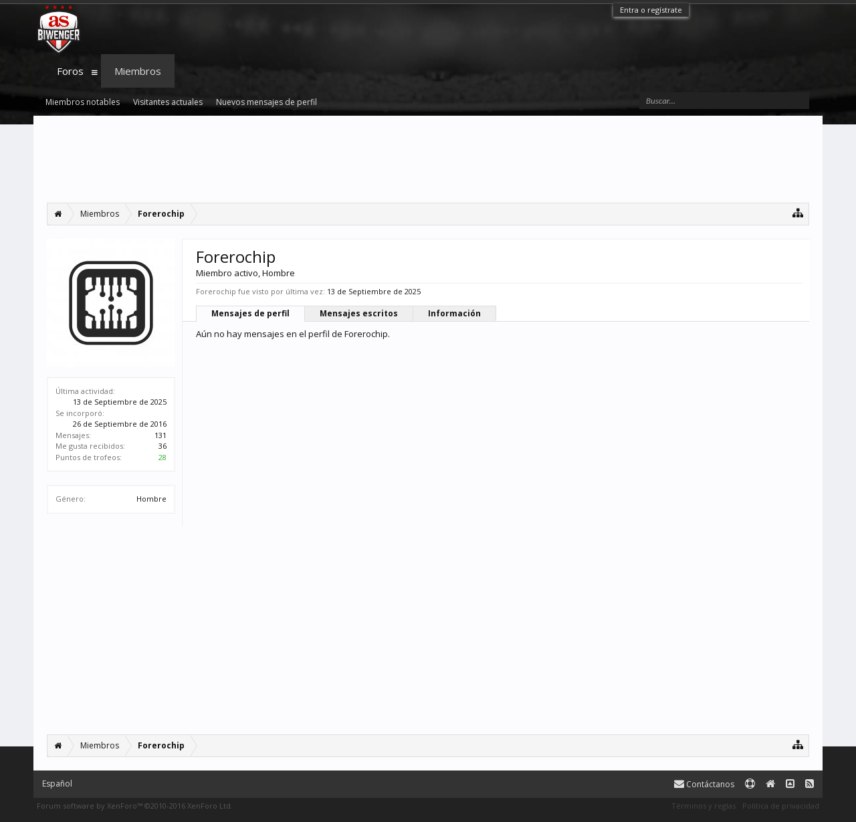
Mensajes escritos (359, 313)
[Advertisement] (428, 159)
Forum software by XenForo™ (135, 806)
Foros (70, 71)
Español (57, 783)
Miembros (137, 71)
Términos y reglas (703, 806)
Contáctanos (704, 784)
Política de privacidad (780, 806)
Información (454, 313)
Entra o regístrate (651, 10)
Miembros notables (82, 102)
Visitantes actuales (168, 102)
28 (162, 457)
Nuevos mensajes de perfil (266, 102)
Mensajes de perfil (250, 313)
